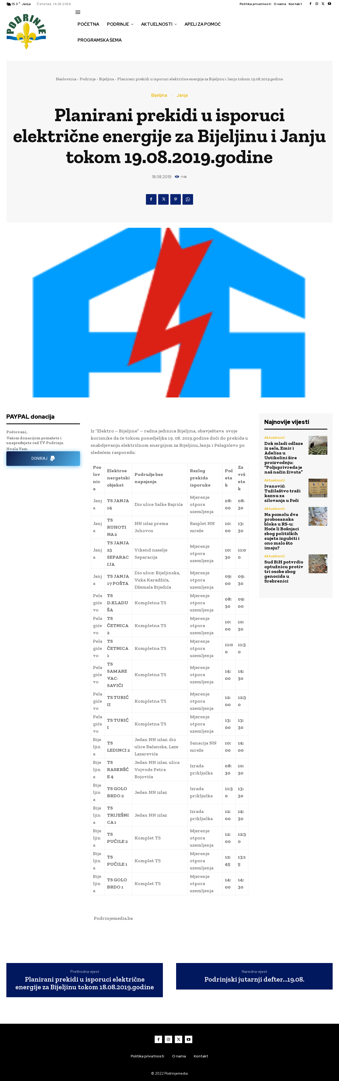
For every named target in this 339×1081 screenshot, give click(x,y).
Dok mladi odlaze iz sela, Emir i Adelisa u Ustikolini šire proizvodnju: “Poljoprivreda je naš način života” (283, 457)
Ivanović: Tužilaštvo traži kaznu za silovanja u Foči (282, 493)
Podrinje (88, 79)
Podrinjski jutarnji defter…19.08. (254, 979)
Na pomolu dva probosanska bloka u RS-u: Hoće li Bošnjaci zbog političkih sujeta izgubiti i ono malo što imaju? (282, 531)
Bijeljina (106, 79)
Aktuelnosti (274, 437)
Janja (182, 95)
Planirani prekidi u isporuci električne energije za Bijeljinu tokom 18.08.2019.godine (84, 983)
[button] (81, 51)
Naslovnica (66, 79)
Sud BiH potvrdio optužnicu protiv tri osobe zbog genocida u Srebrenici (283, 571)
